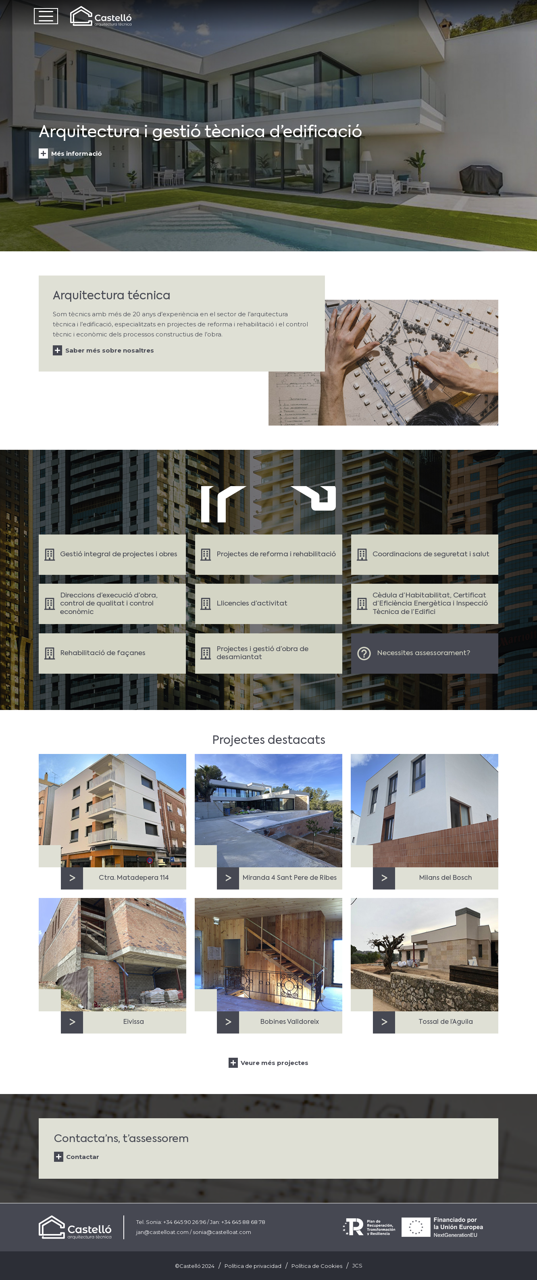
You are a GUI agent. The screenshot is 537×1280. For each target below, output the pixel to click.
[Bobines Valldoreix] (268, 954)
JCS (357, 1265)
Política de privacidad (253, 1266)
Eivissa (133, 1022)
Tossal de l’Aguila (445, 1022)
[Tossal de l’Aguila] (424, 954)
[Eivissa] (112, 954)
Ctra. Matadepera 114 (134, 878)
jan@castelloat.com (162, 1232)
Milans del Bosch (445, 878)
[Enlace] (112, 555)
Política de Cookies (316, 1266)
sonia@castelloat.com (222, 1232)
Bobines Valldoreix (289, 1022)
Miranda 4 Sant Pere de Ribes (290, 878)
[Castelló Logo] (100, 16)
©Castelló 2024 (194, 1266)
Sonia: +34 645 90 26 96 (176, 1222)
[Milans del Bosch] (424, 810)
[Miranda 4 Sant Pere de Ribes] (268, 810)
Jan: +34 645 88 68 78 (237, 1222)
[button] (46, 16)
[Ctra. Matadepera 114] (112, 810)
